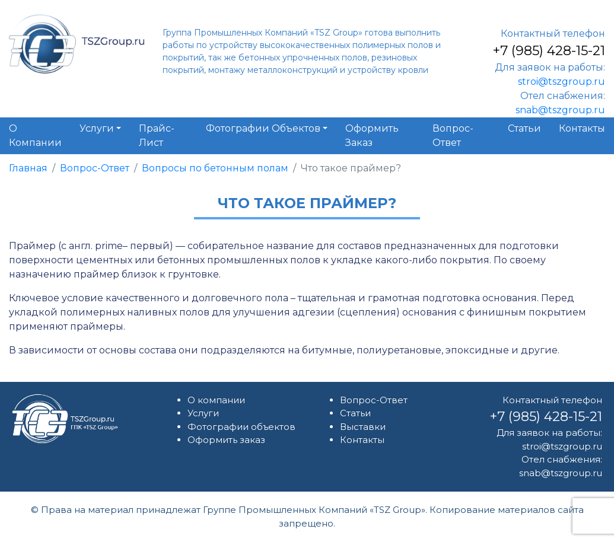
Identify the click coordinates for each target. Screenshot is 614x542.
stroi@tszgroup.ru (561, 81)
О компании (216, 400)
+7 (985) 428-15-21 (548, 51)
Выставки (363, 426)
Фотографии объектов (241, 426)
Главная (28, 168)
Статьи (355, 413)
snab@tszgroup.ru (560, 110)
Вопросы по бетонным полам (215, 168)
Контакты (362, 439)
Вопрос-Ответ (94, 168)
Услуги (203, 413)
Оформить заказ (226, 439)
